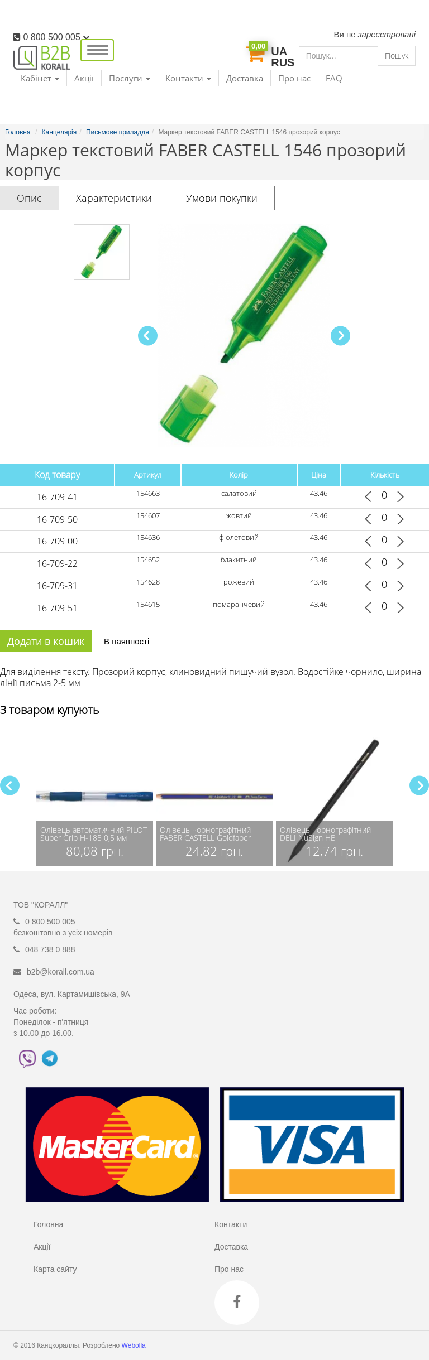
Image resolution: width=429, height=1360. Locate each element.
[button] (340, 335)
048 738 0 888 (50, 949)
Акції (84, 78)
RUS (282, 62)
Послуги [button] (129, 78)
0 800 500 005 (56, 37)
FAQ (334, 78)
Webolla (134, 1345)
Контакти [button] (188, 78)
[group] (94, 796)
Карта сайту (55, 1269)
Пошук (396, 55)
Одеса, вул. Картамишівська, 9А (71, 994)
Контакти (230, 1224)
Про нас (294, 78)
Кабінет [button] (40, 78)
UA (279, 51)
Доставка (244, 78)
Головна (48, 1224)
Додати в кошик (45, 641)
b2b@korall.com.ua (60, 971)
